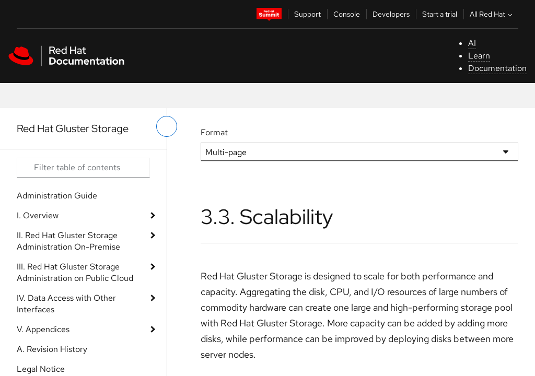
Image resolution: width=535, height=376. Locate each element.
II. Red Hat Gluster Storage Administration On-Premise (68, 241)
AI (472, 43)
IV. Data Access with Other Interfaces (66, 303)
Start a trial (439, 14)
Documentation (497, 68)
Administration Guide (57, 195)
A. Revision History (52, 349)
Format (214, 132)
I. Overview (38, 215)
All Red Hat (492, 14)
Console (346, 14)
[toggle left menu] (166, 126)
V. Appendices (43, 329)
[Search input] (83, 168)
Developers (391, 14)
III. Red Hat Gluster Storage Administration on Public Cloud (75, 272)
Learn (479, 55)
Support (307, 14)
